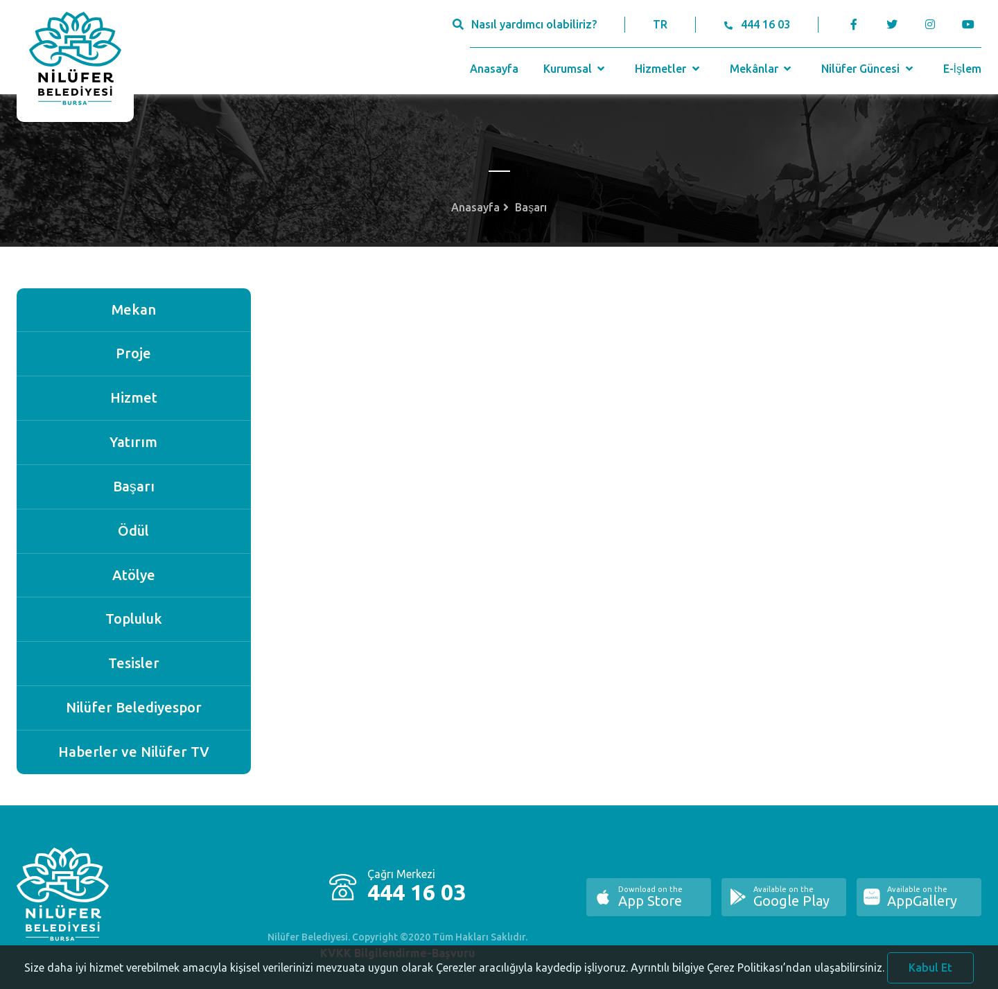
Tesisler (133, 663)
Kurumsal (575, 68)
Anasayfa (494, 68)
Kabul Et (930, 972)
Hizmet (133, 397)
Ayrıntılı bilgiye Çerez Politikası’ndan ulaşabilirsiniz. (757, 972)
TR (660, 24)
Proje (133, 353)
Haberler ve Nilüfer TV (133, 752)
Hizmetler (668, 68)
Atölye (133, 575)
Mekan (134, 309)
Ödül (133, 531)
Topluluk (133, 619)
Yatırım (133, 442)
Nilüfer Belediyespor (134, 707)
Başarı (134, 486)
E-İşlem (962, 68)
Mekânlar (762, 68)
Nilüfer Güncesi (868, 68)
